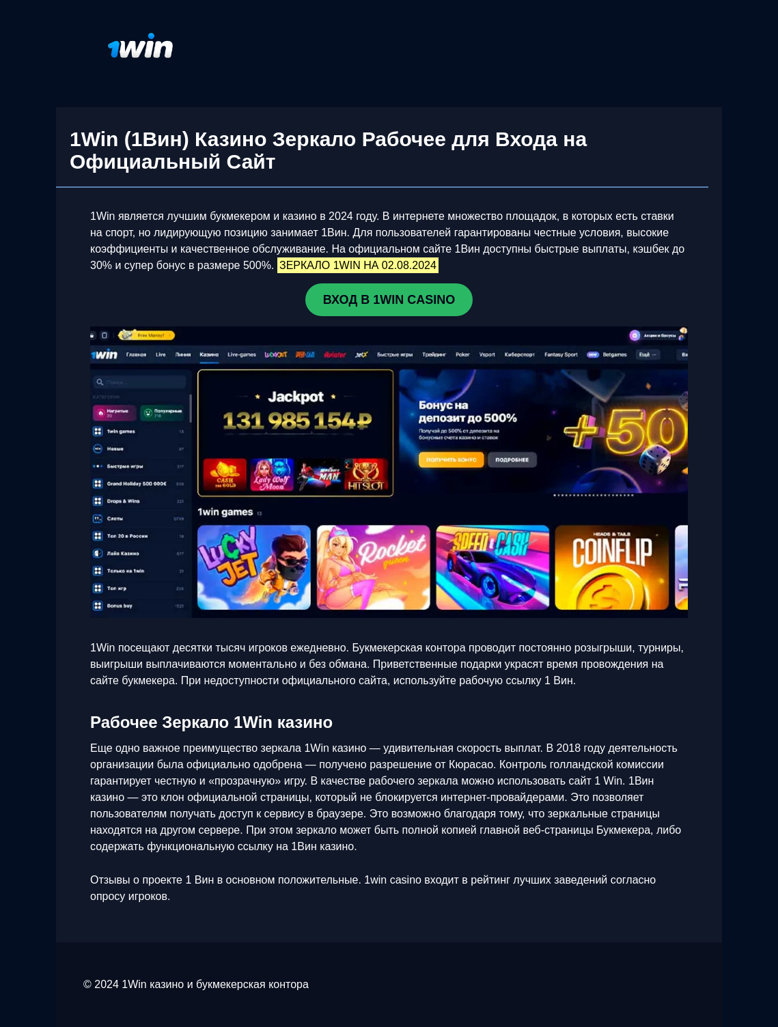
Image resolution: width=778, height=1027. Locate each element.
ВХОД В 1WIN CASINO (389, 300)
